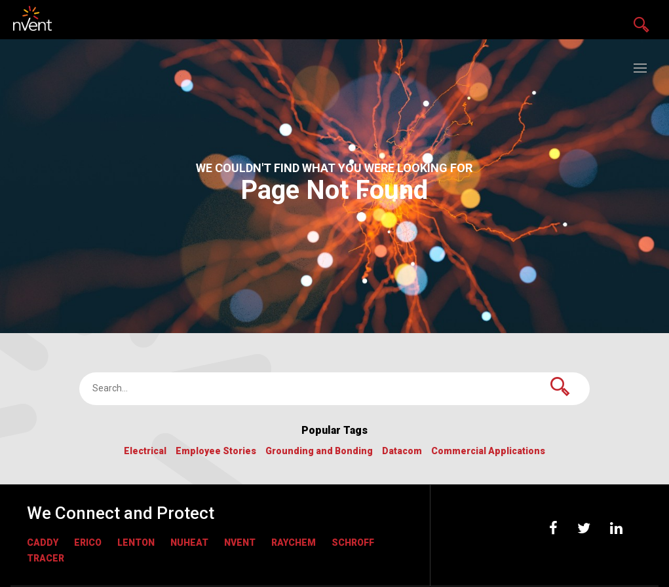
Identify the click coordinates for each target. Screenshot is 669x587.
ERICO (88, 542)
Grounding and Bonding (319, 451)
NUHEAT (189, 542)
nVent (240, 542)
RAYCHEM (293, 542)
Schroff (353, 542)
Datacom (402, 451)
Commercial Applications (488, 451)
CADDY (42, 542)
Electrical (145, 451)
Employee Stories (216, 451)
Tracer (45, 558)
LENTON (136, 542)
